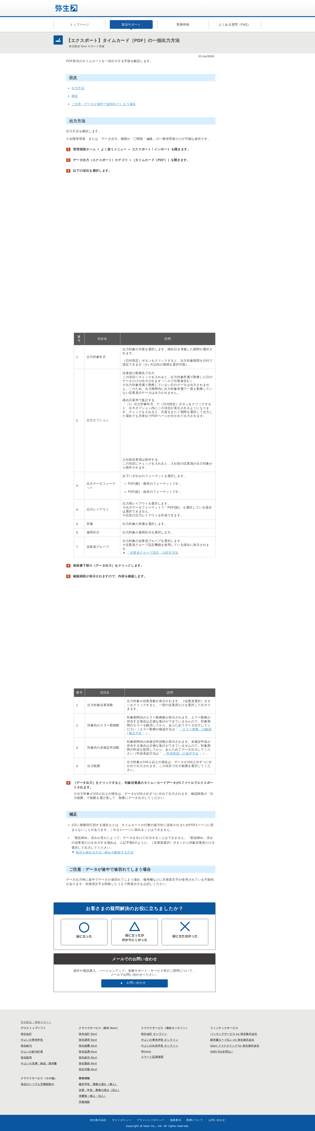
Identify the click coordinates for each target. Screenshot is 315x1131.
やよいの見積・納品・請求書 (39, 1063)
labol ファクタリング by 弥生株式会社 (234, 1045)
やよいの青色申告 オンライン (159, 1039)
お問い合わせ (136, 982)
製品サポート (131, 24)
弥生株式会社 (98, 1120)
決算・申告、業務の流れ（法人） (100, 1090)
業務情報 (183, 24)
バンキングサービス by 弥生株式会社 (233, 1034)
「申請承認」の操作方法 (181, 753)
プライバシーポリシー (150, 1120)
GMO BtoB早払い (221, 1051)
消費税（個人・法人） (93, 1096)
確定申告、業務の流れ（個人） (98, 1084)
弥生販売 (26, 1057)
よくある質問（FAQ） (235, 24)
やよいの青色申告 (32, 1039)
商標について (194, 1120)
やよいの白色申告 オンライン (159, 1045)
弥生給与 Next (88, 1057)
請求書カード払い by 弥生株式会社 (232, 1039)
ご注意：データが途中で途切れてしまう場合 (104, 104)
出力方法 (78, 88)
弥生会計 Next (88, 1034)
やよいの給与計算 (32, 1051)
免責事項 (175, 1120)
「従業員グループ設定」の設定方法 (152, 552)
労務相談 (84, 1101)
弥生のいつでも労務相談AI (37, 1084)
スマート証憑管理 (152, 1056)
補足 (75, 96)
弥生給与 (26, 1045)
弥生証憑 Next (88, 1051)
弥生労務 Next (88, 1069)
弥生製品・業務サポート (36, 1022)
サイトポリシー (121, 1120)
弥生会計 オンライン (154, 1034)
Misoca (146, 1051)
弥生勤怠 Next (88, 1063)
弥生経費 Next (88, 1045)
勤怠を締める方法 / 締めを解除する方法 (105, 852)
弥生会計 (26, 1034)
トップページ (79, 24)
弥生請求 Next (88, 1039)
